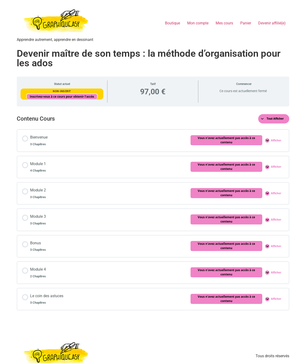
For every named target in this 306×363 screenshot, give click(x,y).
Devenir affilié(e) (272, 23)
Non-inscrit (62, 91)
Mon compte (197, 23)
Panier (245, 23)
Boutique (172, 23)
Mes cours (224, 23)
